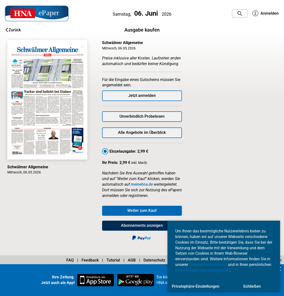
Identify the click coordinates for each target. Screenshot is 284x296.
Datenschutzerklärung (208, 264)
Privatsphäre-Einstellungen (195, 286)
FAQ (70, 260)
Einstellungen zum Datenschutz (202, 270)
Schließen (252, 286)
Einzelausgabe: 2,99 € (128, 151)
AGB (132, 260)
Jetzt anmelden (142, 95)
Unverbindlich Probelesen (142, 116)
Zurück (13, 30)
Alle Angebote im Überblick (142, 132)
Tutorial (113, 260)
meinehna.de (142, 184)
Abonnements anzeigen (142, 225)
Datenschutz (154, 260)
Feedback (90, 260)
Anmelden (265, 13)
